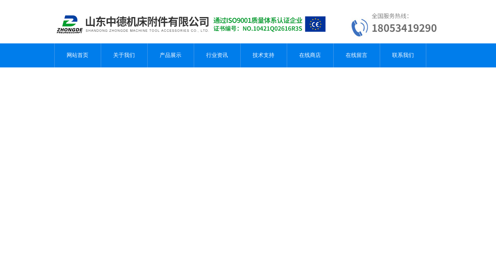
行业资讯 (217, 55)
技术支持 (263, 55)
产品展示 (170, 55)
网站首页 (77, 55)
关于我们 (124, 55)
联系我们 (403, 55)
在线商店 (310, 55)
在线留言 (356, 55)
